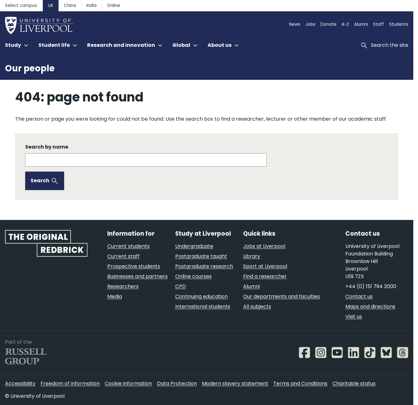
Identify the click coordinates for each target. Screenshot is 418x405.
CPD (180, 286)
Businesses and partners (137, 276)
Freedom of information (70, 383)
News (294, 24)
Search (40, 180)
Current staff (123, 256)
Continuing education (201, 296)
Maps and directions (370, 306)
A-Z (345, 24)
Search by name (46, 147)
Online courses (193, 276)
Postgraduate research (204, 266)
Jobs (310, 24)
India (91, 5)
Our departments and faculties (281, 296)
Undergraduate (194, 246)
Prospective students (133, 266)
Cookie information (128, 383)
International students (202, 306)
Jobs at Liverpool (264, 246)
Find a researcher (265, 276)
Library (251, 256)
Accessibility (20, 383)
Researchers (123, 286)
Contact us (359, 296)
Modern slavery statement (235, 383)
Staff (378, 24)
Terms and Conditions (300, 383)
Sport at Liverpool (265, 266)
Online (113, 5)
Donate (328, 24)
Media (114, 296)
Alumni (361, 24)
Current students (128, 246)
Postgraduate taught (201, 256)
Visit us (353, 316)
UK (50, 5)
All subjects (257, 306)
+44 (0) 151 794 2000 (370, 286)
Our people (30, 68)
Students (398, 24)
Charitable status (354, 383)
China (70, 5)
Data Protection (177, 383)
